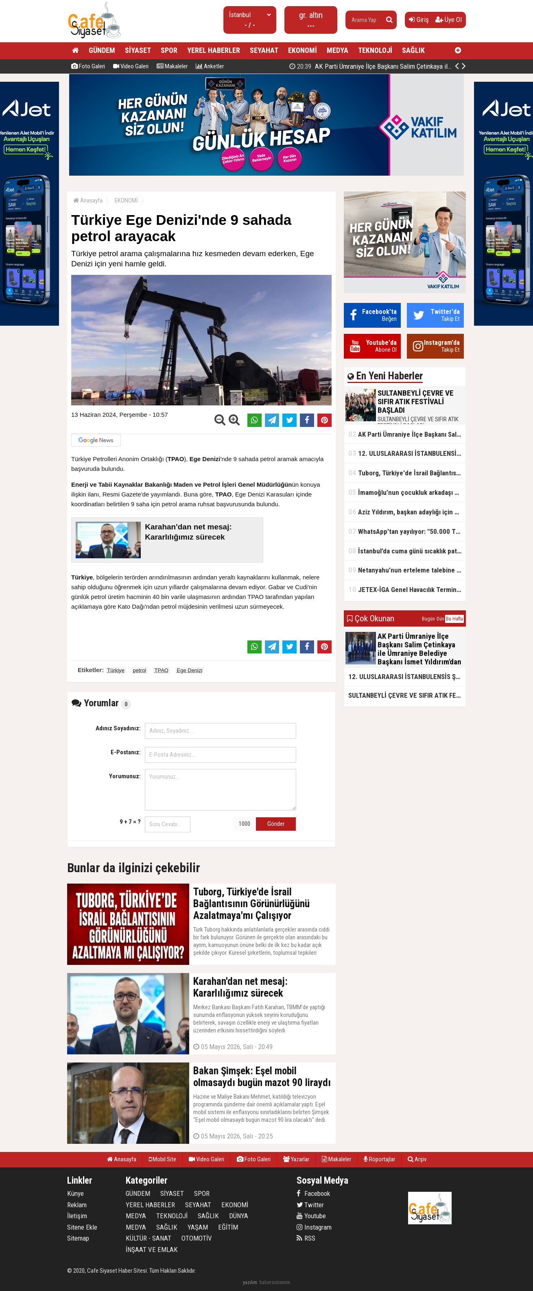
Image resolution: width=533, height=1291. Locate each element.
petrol (139, 670)
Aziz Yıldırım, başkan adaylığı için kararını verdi (406, 511)
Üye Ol (448, 19)
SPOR (169, 50)
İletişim (77, 1216)
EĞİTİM (228, 1227)
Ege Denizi (190, 670)
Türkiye (116, 670)
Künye (75, 1193)
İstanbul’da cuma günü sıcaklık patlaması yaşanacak (406, 550)
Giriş (419, 19)
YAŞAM (198, 1227)
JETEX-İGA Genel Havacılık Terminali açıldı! (406, 589)
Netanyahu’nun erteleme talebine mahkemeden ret (406, 570)
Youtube (311, 1216)
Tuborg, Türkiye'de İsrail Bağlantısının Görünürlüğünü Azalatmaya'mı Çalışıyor (406, 472)
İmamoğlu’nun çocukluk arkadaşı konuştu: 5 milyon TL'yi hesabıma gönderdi (406, 492)
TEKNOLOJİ (375, 50)
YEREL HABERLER (213, 50)
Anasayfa (88, 200)
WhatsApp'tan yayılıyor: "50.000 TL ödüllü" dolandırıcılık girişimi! (406, 531)
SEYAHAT (264, 50)
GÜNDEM (102, 50)
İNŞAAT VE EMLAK (152, 1249)
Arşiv (417, 1159)
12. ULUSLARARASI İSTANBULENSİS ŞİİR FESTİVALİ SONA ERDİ (406, 453)
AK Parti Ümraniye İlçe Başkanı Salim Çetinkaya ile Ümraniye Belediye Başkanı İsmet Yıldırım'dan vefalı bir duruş (406, 434)
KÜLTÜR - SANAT (148, 1238)
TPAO (161, 670)
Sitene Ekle (82, 1227)
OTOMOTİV (196, 1238)
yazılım (250, 1282)
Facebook (313, 1193)
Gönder (275, 823)
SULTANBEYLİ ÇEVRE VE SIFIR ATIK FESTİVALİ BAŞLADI (379, 66)
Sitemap (78, 1238)
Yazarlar (296, 1159)
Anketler (210, 66)
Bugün (428, 619)
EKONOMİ (302, 50)
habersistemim (275, 1282)
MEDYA (337, 50)
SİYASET (138, 50)
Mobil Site (162, 1159)
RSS (306, 1238)
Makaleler (172, 66)
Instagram (314, 1227)
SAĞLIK (413, 50)
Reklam (77, 1205)
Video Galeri (131, 66)
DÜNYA (238, 1216)
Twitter (310, 1205)
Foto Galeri (88, 66)
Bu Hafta (454, 619)
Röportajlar (379, 1159)
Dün (440, 619)
